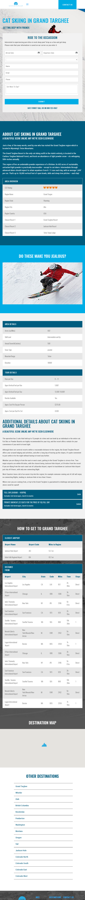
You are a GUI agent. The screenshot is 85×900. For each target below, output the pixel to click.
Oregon (18, 837)
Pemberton (20, 818)
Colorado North (22, 857)
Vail (17, 844)
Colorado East (21, 869)
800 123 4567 (52, 108)
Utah (17, 799)
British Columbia (22, 805)
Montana (19, 831)
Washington (20, 825)
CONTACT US (67, 5)
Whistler (19, 793)
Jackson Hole (21, 850)
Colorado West (21, 876)
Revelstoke (20, 812)
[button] (44, 745)
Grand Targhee (21, 786)
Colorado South (22, 863)
